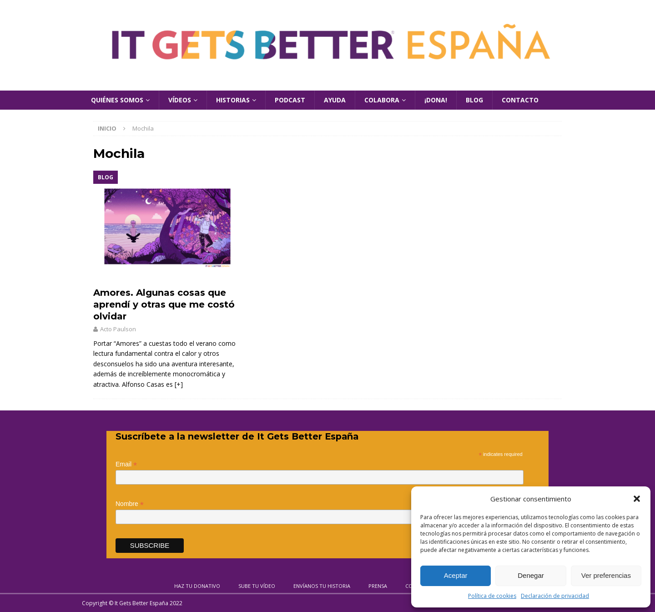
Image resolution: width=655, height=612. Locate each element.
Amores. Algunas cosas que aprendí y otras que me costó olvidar (164, 304)
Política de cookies (492, 596)
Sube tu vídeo (256, 585)
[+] (179, 384)
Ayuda (335, 100)
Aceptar (456, 575)
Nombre (130, 504)
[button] (636, 498)
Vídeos (179, 100)
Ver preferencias (606, 575)
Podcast (290, 100)
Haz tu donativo (197, 585)
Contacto (520, 100)
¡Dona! (435, 100)
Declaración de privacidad (555, 596)
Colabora (381, 100)
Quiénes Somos (117, 100)
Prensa (377, 585)
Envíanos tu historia (321, 585)
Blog (474, 100)
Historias (233, 100)
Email (126, 464)
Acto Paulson (118, 329)
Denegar (531, 575)
